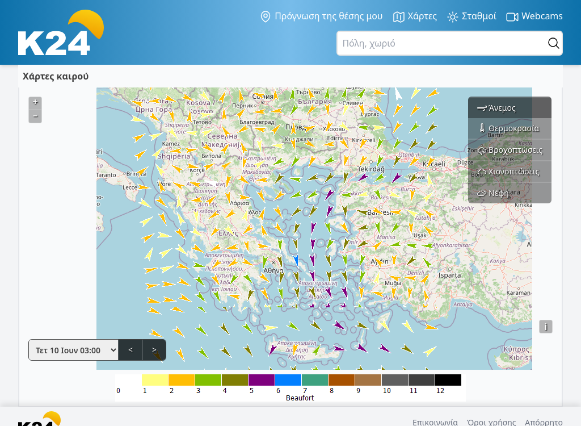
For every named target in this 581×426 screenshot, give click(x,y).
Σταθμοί (471, 17)
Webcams (534, 17)
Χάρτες (414, 17)
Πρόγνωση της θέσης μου (321, 16)
